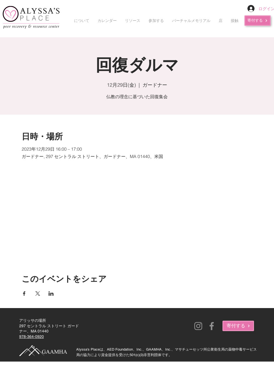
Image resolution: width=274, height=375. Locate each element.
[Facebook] (211, 326)
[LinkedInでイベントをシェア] (51, 293)
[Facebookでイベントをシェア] (24, 293)
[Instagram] (198, 326)
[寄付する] (257, 20)
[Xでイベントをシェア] (37, 293)
